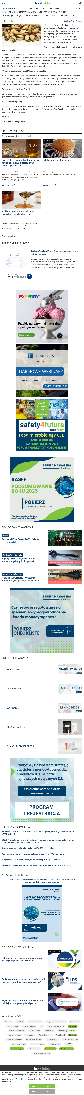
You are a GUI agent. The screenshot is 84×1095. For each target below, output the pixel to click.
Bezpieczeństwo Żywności (73, 21)
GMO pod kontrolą (16, 727)
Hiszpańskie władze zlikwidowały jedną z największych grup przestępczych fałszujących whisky (21, 163)
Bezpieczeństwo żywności (56, 1022)
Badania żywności (35, 1022)
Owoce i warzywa (45, 1035)
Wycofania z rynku (66, 1049)
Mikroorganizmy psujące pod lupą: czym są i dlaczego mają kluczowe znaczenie (22, 959)
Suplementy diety (34, 1049)
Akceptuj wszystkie (41, 1086)
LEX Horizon (13, 707)
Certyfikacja (74, 1022)
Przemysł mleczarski (70, 1039)
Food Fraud (26, 136)
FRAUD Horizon (14, 669)
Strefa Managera (17, 1049)
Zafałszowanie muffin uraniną (57, 160)
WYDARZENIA (32, 8)
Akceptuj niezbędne (41, 1091)
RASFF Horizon (14, 688)
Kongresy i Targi (34, 1031)
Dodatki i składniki (29, 1026)
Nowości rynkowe (14, 1035)
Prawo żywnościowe (14, 1039)
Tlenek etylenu (50, 1049)
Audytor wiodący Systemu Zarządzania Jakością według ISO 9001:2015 (32, 859)
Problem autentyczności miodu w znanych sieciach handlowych (18, 212)
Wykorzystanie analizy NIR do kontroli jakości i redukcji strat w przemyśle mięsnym (24, 1002)
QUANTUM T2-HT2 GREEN (20, 746)
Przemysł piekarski (38, 1044)
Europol (11, 117)
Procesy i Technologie (34, 1039)
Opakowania (29, 1035)
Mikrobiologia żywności (66, 1031)
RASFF (68, 1044)
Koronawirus (49, 1031)
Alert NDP (20, 1022)
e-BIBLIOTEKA (8, 8)
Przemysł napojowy (19, 1044)
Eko (17, 136)
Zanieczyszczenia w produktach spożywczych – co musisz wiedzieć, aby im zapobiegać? (23, 980)
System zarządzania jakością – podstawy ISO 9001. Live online (28, 848)
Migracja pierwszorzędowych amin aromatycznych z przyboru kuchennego (20, 579)
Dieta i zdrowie (12, 1026)
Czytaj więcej (7, 185)
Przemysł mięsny (52, 1039)
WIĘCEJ (76, 8)
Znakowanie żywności (42, 1053)
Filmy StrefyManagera (56, 1026)
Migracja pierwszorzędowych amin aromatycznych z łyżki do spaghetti (18, 560)
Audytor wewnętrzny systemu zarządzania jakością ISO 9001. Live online (33, 854)
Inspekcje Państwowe (16, 1031)
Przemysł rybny (54, 1044)
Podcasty (72, 1035)
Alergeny (8, 1022)
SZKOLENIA (54, 8)
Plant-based (60, 1035)
